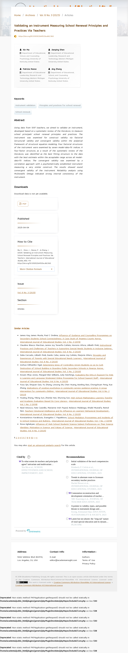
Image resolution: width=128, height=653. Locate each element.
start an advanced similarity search (44, 445)
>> (36, 438)
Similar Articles (21, 329)
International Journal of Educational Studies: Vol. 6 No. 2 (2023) (64, 393)
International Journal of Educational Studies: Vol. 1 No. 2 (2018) (82, 421)
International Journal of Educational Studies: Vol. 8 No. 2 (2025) (50, 414)
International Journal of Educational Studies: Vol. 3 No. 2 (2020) (50, 372)
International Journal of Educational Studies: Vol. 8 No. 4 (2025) (66, 380)
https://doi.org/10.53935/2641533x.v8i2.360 (36, 36)
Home (17, 16)
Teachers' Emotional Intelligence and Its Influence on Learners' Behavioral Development (67, 411)
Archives (30, 16)
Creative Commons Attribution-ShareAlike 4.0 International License (82, 582)
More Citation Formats (31, 269)
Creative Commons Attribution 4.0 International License (39, 585)
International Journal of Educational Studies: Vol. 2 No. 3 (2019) (50, 342)
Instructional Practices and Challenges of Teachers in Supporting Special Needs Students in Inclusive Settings (66, 347)
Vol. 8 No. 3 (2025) (50, 16)
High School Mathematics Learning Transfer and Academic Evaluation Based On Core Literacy (66, 399)
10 (32, 438)
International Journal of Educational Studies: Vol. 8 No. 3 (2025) (50, 352)
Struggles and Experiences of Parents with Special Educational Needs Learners (63, 357)
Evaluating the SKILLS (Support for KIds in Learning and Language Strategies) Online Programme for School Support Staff (66, 376)
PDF (24, 204)
